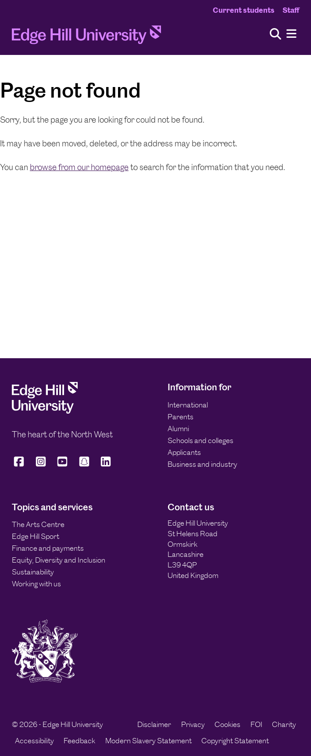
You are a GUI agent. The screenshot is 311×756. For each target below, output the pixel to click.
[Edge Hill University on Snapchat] (84, 465)
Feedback (79, 740)
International (188, 404)
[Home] (86, 37)
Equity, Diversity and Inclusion (58, 560)
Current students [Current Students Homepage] (244, 10)
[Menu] (291, 34)
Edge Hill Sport (35, 536)
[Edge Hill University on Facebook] (20, 465)
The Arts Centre (38, 524)
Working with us (36, 583)
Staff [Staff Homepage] (290, 10)
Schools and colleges (200, 440)
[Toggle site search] (275, 34)
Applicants (184, 452)
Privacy (193, 724)
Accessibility (34, 740)
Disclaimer (154, 724)
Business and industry (202, 464)
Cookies (227, 724)
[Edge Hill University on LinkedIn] (106, 465)
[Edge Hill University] (45, 411)
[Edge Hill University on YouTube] (62, 465)
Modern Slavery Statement (148, 740)
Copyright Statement (235, 740)
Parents (180, 416)
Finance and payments (48, 548)
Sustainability (33, 571)
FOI (256, 724)
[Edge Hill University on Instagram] (41, 465)
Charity (284, 724)
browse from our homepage (79, 167)
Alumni (178, 428)
